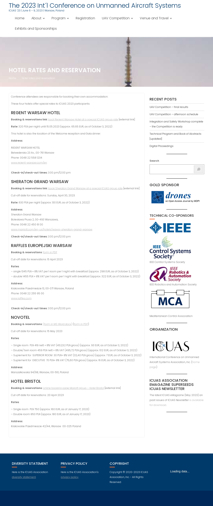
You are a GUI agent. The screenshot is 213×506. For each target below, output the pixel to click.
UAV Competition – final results (169, 107)
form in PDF (50, 252)
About (36, 18)
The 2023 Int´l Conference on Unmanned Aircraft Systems (95, 5)
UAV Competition (116, 18)
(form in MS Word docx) (57, 324)
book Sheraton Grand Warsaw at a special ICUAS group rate (85, 188)
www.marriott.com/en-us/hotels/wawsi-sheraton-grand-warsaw (51, 229)
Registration (85, 18)
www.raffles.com (21, 298)
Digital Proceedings (161, 146)
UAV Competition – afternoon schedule (174, 114)
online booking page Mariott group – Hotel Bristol (73, 388)
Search (154, 161)
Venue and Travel (154, 18)
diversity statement (24, 477)
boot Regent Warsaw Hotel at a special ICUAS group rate (83, 119)
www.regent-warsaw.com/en (29, 162)
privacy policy (69, 477)
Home (20, 18)
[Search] (198, 169)
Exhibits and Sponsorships (36, 28)
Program (59, 18)
